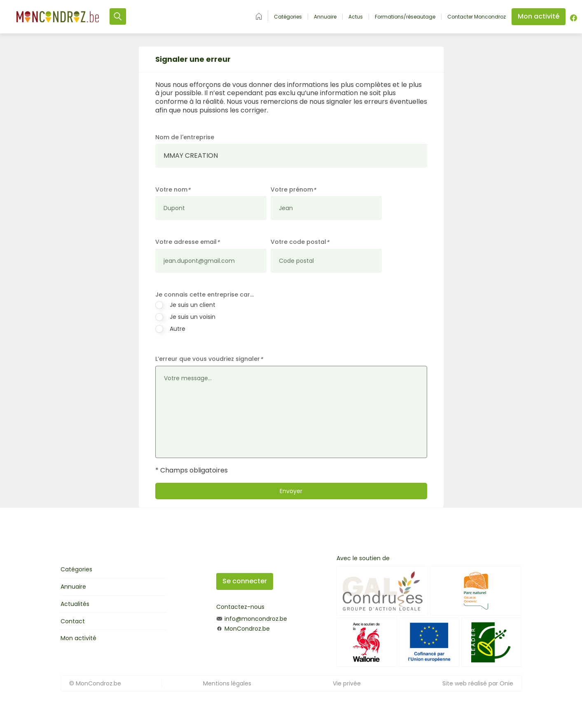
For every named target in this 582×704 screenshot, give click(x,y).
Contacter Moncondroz (476, 17)
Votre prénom (293, 189)
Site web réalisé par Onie (477, 683)
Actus (355, 17)
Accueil (259, 16)
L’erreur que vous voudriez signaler (209, 359)
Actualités (75, 604)
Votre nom (172, 189)
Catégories (288, 17)
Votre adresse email (187, 242)
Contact (73, 621)
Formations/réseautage (405, 17)
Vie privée (347, 683)
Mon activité (78, 638)
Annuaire (325, 17)
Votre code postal (300, 242)
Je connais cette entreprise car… (204, 294)
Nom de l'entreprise (184, 137)
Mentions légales (227, 683)
